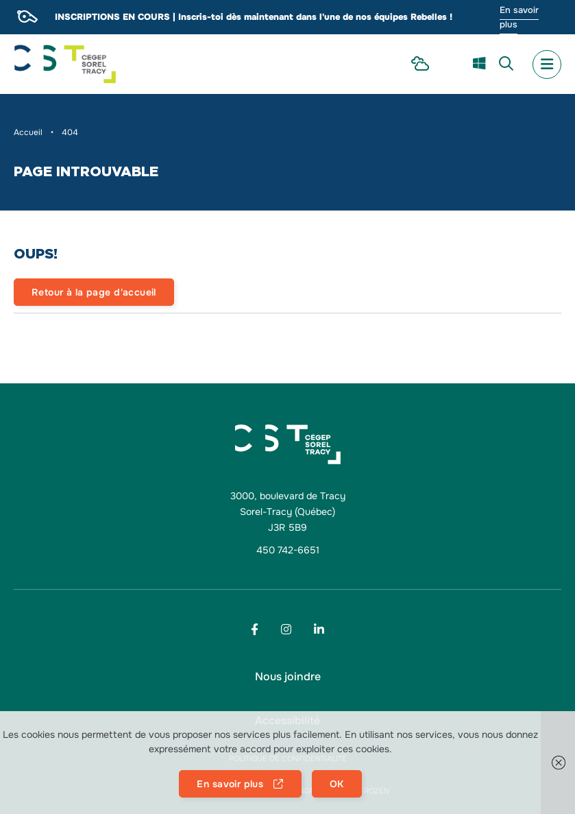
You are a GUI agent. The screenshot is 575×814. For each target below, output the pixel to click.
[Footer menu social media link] (255, 629)
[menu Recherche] (506, 64)
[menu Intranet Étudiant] (420, 64)
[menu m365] (479, 64)
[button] (558, 762)
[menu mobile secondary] (547, 64)
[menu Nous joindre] (287, 677)
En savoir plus (519, 17)
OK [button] (337, 784)
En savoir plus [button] (230, 784)
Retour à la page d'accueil (94, 292)
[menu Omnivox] (451, 64)
